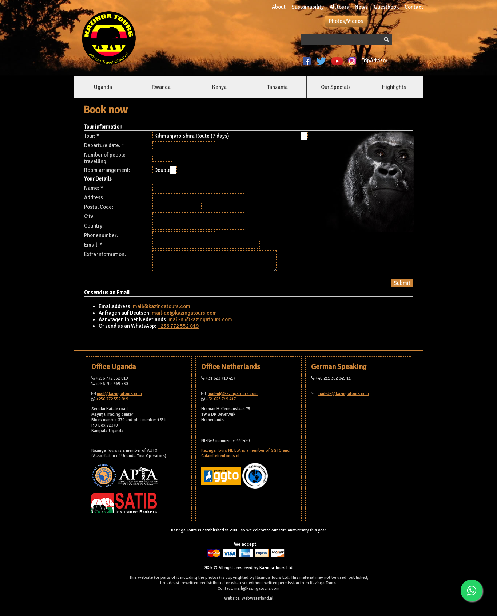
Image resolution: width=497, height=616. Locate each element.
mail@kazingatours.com (161, 306)
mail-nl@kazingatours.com (200, 319)
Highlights (394, 87)
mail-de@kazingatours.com (184, 313)
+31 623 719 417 (221, 399)
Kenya (219, 87)
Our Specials (336, 87)
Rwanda (161, 87)
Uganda (103, 87)
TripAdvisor (376, 60)
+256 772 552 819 (178, 326)
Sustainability (307, 7)
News (361, 7)
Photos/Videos (346, 21)
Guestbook (386, 7)
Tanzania (277, 87)
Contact (414, 7)
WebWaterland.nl (257, 598)
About (279, 7)
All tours (339, 7)
